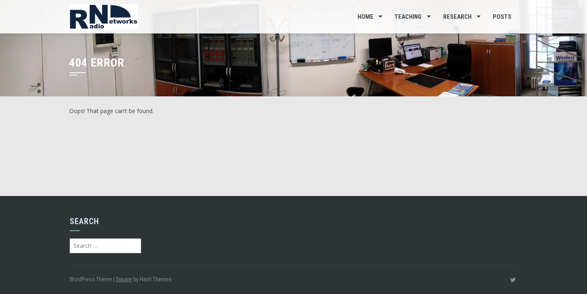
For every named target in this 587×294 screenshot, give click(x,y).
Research (457, 16)
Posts (502, 16)
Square (124, 279)
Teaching (408, 16)
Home (365, 16)
